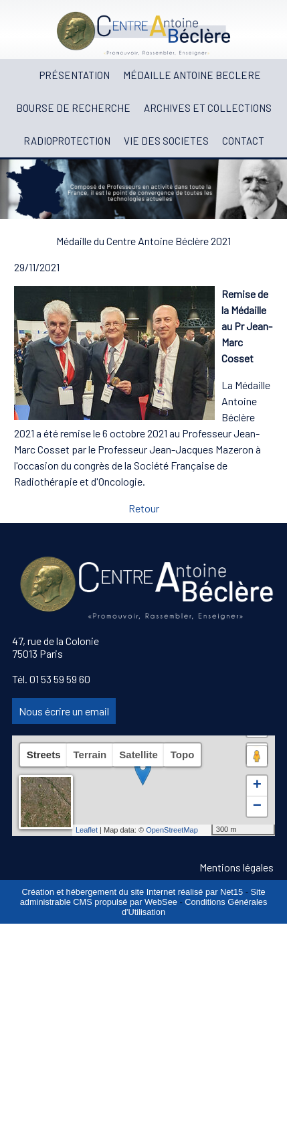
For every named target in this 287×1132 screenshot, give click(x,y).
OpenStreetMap (172, 830)
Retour (143, 508)
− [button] (257, 806)
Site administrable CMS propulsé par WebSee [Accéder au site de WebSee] (143, 897)
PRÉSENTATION (74, 75)
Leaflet (87, 830)
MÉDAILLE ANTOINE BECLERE (192, 75)
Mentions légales (236, 867)
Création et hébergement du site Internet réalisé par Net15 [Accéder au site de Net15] (132, 892)
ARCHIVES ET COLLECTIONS (208, 108)
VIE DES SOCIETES (166, 141)
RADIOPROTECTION (66, 141)
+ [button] (257, 786)
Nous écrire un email (64, 711)
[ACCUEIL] (26, 75)
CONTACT (243, 141)
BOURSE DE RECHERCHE (73, 108)
